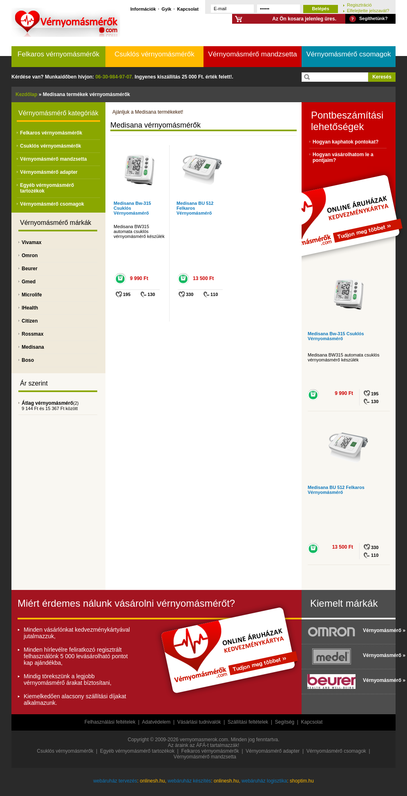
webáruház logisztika (264, 781)
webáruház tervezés (115, 781)
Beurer (30, 268)
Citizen (30, 321)
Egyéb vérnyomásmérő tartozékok (137, 751)
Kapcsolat (188, 9)
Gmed (29, 282)
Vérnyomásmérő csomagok (348, 54)
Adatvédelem (156, 722)
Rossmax (32, 334)
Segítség (284, 722)
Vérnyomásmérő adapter (49, 172)
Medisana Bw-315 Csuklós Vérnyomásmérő (336, 336)
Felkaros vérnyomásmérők (58, 54)
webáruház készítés (189, 781)
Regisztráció (359, 4)
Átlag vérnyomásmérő (47, 403)
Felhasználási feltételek (110, 722)
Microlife (32, 295)
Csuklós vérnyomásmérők (154, 54)
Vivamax (32, 242)
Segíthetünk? (373, 18)
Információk (143, 9)
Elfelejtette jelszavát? (368, 10)
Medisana (33, 347)
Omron (30, 255)
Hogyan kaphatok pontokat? (345, 142)
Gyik (166, 9)
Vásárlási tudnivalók (199, 722)
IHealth (30, 308)
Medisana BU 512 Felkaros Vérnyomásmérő (195, 208)
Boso (28, 360)
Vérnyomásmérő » (377, 630)
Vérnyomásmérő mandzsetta (252, 54)
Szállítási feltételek (248, 722)
